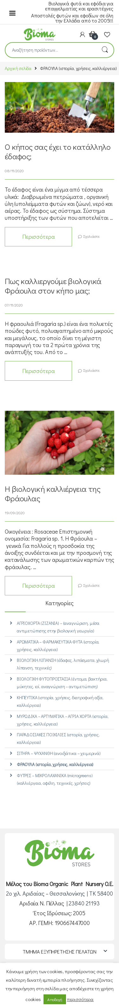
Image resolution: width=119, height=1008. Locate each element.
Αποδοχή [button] (54, 999)
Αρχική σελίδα (18, 68)
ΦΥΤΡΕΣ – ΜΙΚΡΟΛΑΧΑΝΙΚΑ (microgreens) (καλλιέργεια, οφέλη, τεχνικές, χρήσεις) (55, 779)
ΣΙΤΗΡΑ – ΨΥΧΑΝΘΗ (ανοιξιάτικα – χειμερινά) (59, 753)
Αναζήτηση (105, 50)
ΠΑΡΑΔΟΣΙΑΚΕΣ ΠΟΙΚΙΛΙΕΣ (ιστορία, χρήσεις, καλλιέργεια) (58, 738)
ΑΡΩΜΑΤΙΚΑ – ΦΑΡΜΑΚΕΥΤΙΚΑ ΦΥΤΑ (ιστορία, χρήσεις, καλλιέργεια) (58, 645)
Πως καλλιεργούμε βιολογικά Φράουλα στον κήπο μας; (53, 286)
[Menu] (12, 12)
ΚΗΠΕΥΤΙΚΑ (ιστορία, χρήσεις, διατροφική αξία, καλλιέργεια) (60, 701)
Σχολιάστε (91, 236)
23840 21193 (84, 903)
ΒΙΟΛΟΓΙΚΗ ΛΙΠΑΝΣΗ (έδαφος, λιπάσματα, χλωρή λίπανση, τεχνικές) (63, 664)
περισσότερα (80, 999)
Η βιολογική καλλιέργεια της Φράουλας (52, 494)
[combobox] (50, 50)
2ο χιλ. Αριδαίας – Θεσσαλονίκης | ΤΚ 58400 (59, 893)
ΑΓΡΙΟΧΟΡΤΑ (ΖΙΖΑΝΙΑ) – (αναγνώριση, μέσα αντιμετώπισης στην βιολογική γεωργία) (58, 627)
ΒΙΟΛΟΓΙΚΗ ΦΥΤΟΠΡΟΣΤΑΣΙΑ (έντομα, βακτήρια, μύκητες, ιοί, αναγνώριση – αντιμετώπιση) (62, 682)
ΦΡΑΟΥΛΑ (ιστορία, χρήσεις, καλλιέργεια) (55, 764)
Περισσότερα (38, 236)
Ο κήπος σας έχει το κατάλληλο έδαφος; (58, 152)
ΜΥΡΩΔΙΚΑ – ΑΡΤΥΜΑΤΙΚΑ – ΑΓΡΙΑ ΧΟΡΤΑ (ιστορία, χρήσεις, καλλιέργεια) (63, 720)
